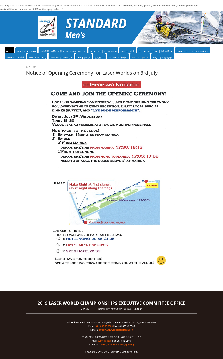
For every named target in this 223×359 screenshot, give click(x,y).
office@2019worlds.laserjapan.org (116, 329)
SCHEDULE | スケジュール (103, 51)
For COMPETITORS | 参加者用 (154, 51)
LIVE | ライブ (83, 57)
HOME (9, 51)
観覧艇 (97, 57)
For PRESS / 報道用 (117, 57)
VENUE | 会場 (128, 51)
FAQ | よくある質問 (162, 57)
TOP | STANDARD (26, 51)
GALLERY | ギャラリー (61, 57)
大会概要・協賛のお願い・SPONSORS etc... (61, 51)
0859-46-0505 (105, 340)
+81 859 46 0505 (104, 326)
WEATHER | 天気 (37, 57)
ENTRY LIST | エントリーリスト (193, 51)
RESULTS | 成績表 (15, 57)
